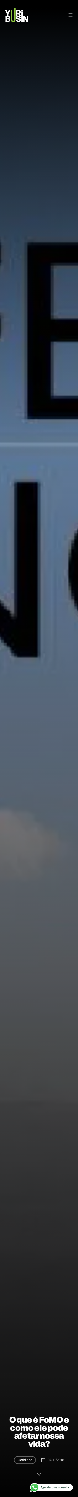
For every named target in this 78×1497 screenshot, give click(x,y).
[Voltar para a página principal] (16, 15)
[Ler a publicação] (39, 1474)
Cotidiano (25, 1460)
